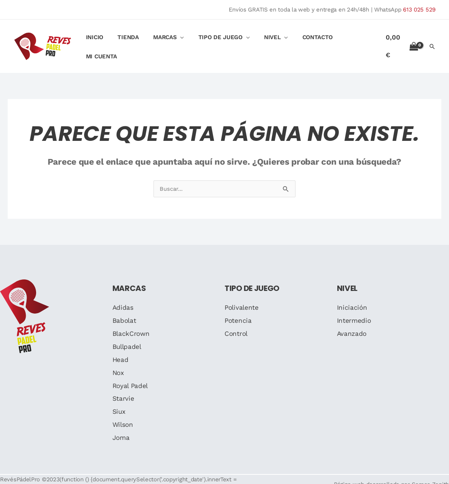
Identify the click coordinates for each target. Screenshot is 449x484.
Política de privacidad (142, 479)
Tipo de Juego (218, 41)
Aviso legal (95, 479)
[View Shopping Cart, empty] (401, 41)
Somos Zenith (430, 474)
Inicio (101, 41)
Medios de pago (197, 479)
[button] (432, 41)
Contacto (309, 41)
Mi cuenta (352, 41)
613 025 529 (419, 9)
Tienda (131, 41)
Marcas (165, 41)
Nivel (267, 41)
